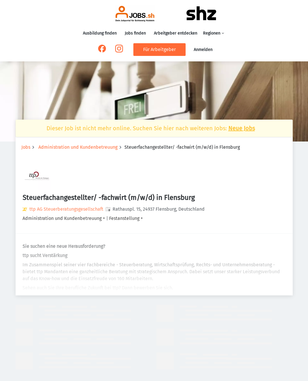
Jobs (25, 147)
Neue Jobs (241, 128)
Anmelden (203, 49)
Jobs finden (135, 33)
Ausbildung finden (100, 33)
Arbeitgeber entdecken (175, 33)
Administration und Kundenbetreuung (77, 147)
